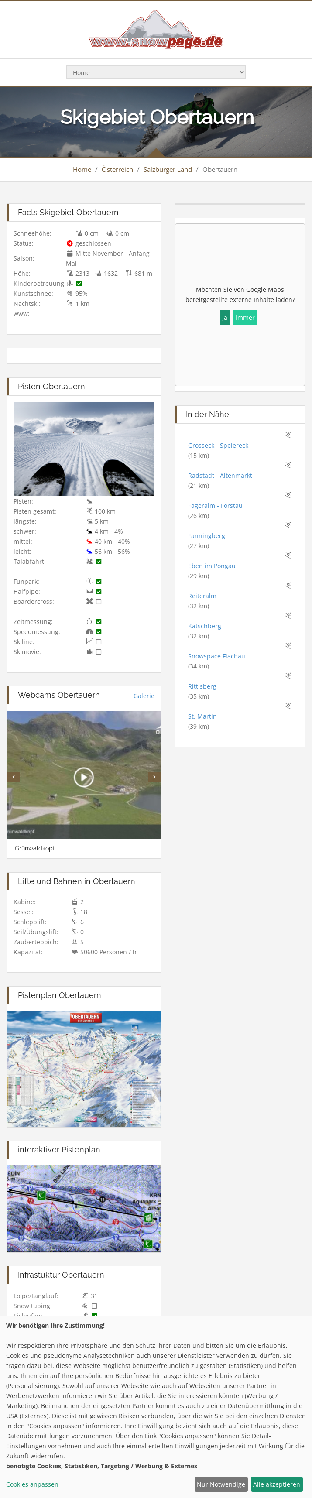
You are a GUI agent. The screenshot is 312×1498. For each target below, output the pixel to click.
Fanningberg (206, 535)
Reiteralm (202, 596)
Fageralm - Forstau (215, 505)
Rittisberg (202, 686)
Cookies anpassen (32, 1484)
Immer (245, 317)
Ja (224, 317)
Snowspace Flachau (216, 656)
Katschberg (204, 626)
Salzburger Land (168, 169)
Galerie (144, 696)
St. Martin (202, 716)
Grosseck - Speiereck (218, 445)
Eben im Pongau (212, 566)
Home (82, 169)
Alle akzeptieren (276, 1484)
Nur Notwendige (221, 1484)
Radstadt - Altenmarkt (220, 475)
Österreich (117, 169)
